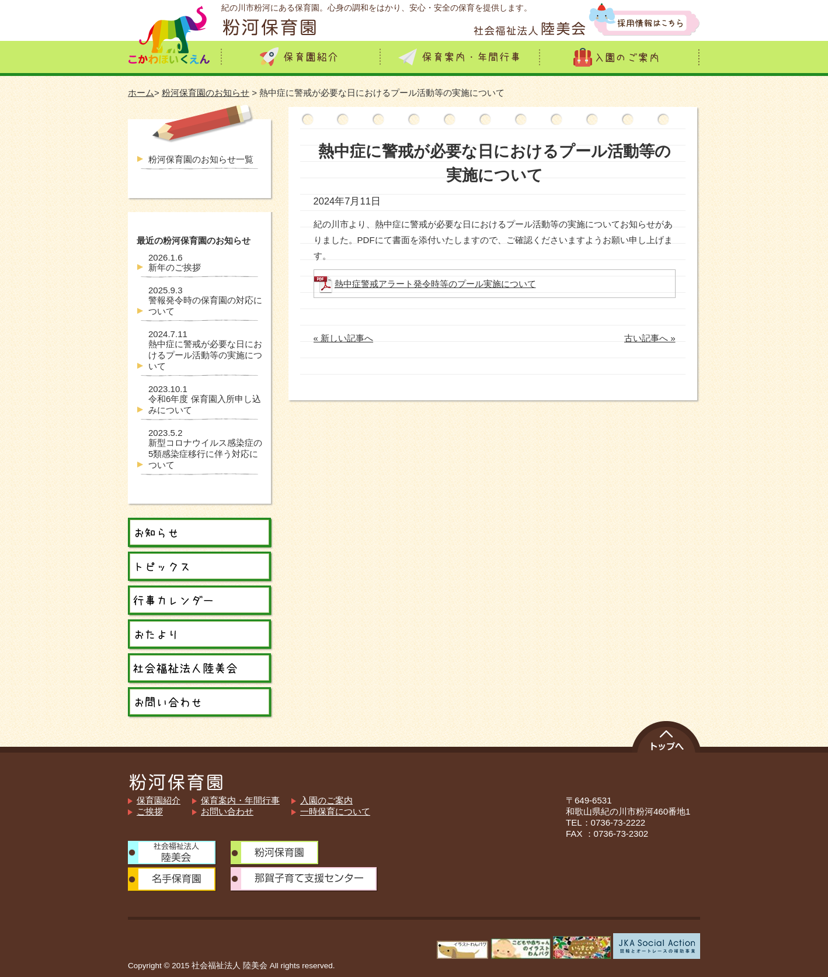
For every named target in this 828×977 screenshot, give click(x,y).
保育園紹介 (158, 800)
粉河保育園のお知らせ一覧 (200, 159)
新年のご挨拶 (174, 262)
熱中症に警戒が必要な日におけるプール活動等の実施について (205, 350)
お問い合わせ (227, 811)
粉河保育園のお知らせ (205, 93)
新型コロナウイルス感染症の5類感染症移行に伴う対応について (205, 449)
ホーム (141, 93)
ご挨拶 (150, 811)
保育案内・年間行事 (240, 800)
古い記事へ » (650, 338)
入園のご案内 (326, 800)
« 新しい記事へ (344, 338)
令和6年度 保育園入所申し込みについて (204, 399)
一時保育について (335, 811)
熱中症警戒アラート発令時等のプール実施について (435, 284)
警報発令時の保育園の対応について (205, 300)
